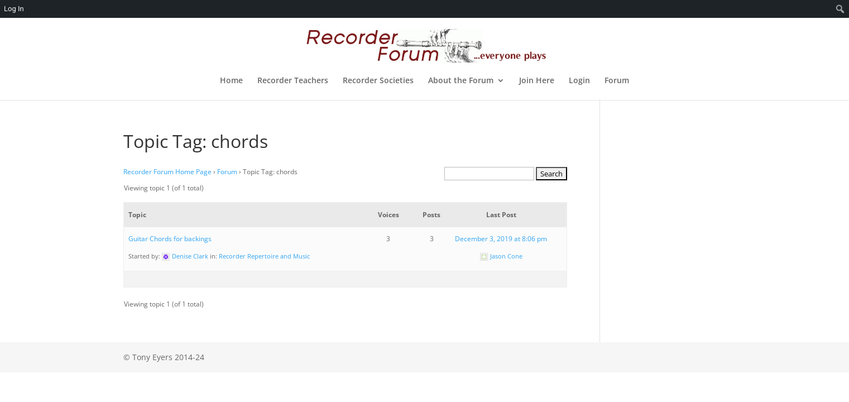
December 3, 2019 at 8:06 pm (501, 238)
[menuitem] (840, 9)
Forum (617, 80)
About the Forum (460, 80)
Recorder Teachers (292, 80)
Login (579, 80)
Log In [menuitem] (14, 8)
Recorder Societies (378, 80)
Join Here (536, 80)
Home (231, 80)
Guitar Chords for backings (170, 238)
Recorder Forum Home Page (167, 171)
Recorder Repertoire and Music (264, 256)
